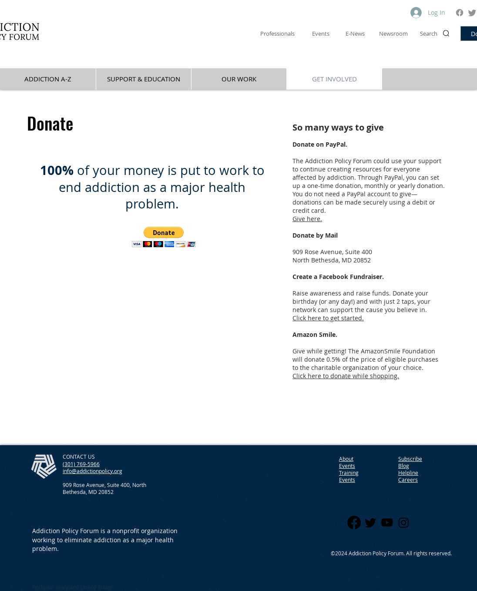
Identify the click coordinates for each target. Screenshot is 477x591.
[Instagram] (403, 522)
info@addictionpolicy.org (92, 470)
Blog (403, 465)
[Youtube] (387, 522)
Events (347, 479)
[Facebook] (459, 12)
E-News (355, 33)
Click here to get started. (328, 318)
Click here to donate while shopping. (345, 376)
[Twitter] (472, 12)
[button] (164, 237)
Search (428, 33)
